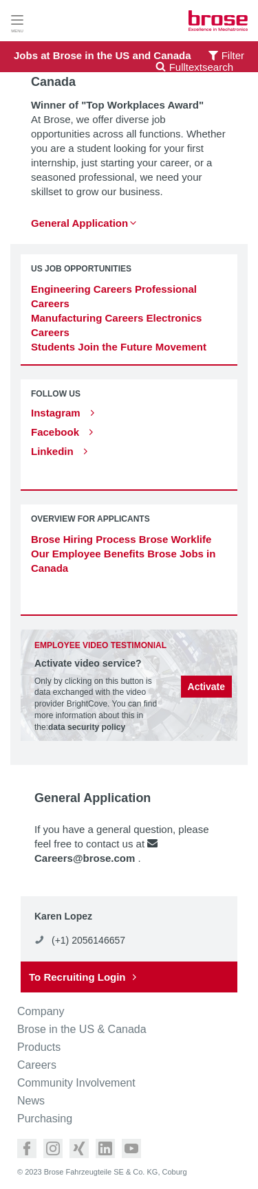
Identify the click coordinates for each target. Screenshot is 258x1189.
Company (40, 1011)
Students (53, 347)
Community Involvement (76, 1083)
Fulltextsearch (194, 67)
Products (39, 1047)
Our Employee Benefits (87, 553)
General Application (79, 223)
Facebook (56, 432)
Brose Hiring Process (83, 539)
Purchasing (44, 1118)
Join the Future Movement (142, 347)
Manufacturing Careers (87, 318)
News (31, 1101)
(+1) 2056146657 (88, 940)
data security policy (86, 727)
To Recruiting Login (77, 977)
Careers (36, 1065)
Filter (233, 55)
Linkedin (53, 451)
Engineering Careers (81, 289)
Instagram (57, 413)
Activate (206, 686)
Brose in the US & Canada (82, 1029)
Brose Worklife (175, 539)
